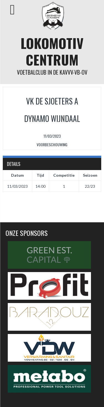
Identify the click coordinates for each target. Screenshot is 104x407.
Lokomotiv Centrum (52, 51)
